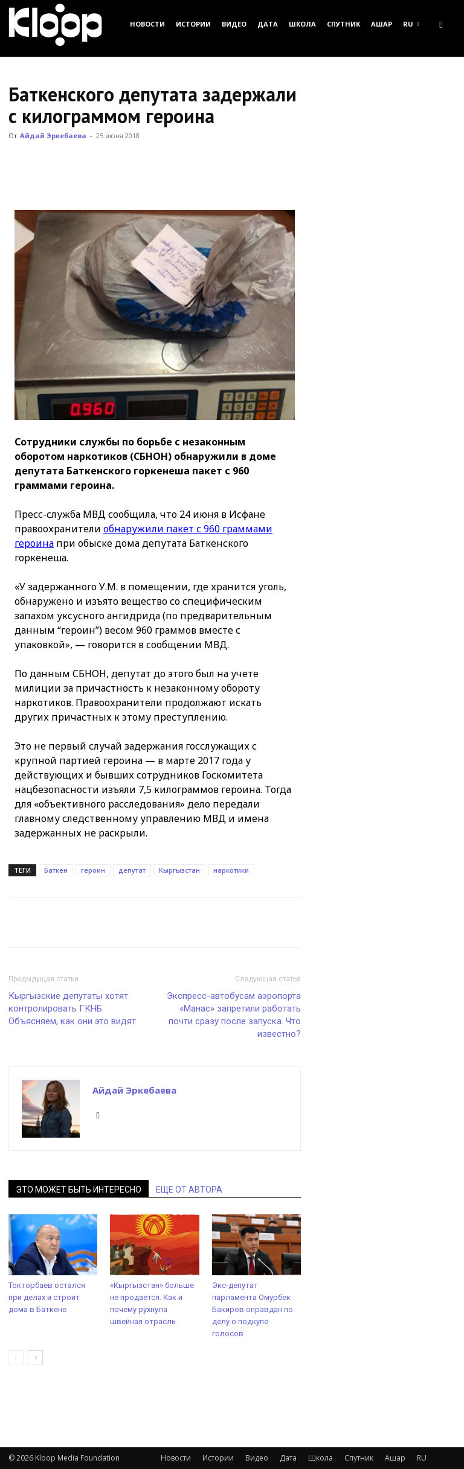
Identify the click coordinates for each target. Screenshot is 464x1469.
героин (93, 870)
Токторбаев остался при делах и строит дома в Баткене (46, 1297)
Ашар (381, 23)
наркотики (231, 870)
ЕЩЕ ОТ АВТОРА (189, 1189)
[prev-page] (16, 1357)
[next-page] (35, 1357)
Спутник (343, 23)
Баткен (56, 870)
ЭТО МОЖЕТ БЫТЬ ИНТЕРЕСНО (78, 1189)
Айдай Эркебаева (53, 135)
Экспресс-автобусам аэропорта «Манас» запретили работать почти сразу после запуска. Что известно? (234, 1014)
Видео (234, 23)
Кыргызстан (179, 870)
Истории (193, 23)
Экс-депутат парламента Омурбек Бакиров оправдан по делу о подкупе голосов (252, 1309)
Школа (302, 23)
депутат (132, 870)
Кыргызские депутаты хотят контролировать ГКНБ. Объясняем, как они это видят (72, 1008)
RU (411, 23)
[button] (441, 24)
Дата (267, 23)
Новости (147, 23)
